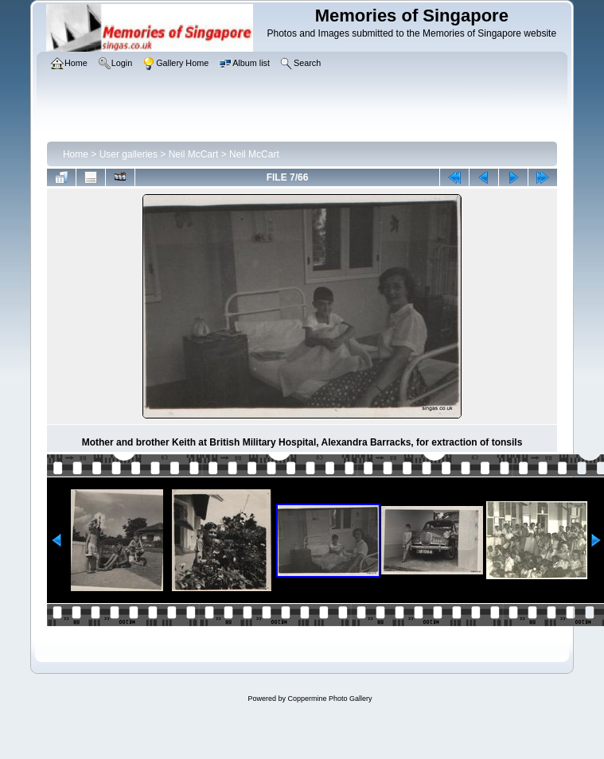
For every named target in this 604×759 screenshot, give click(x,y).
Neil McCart (194, 154)
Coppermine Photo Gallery (329, 699)
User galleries (128, 154)
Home (75, 154)
